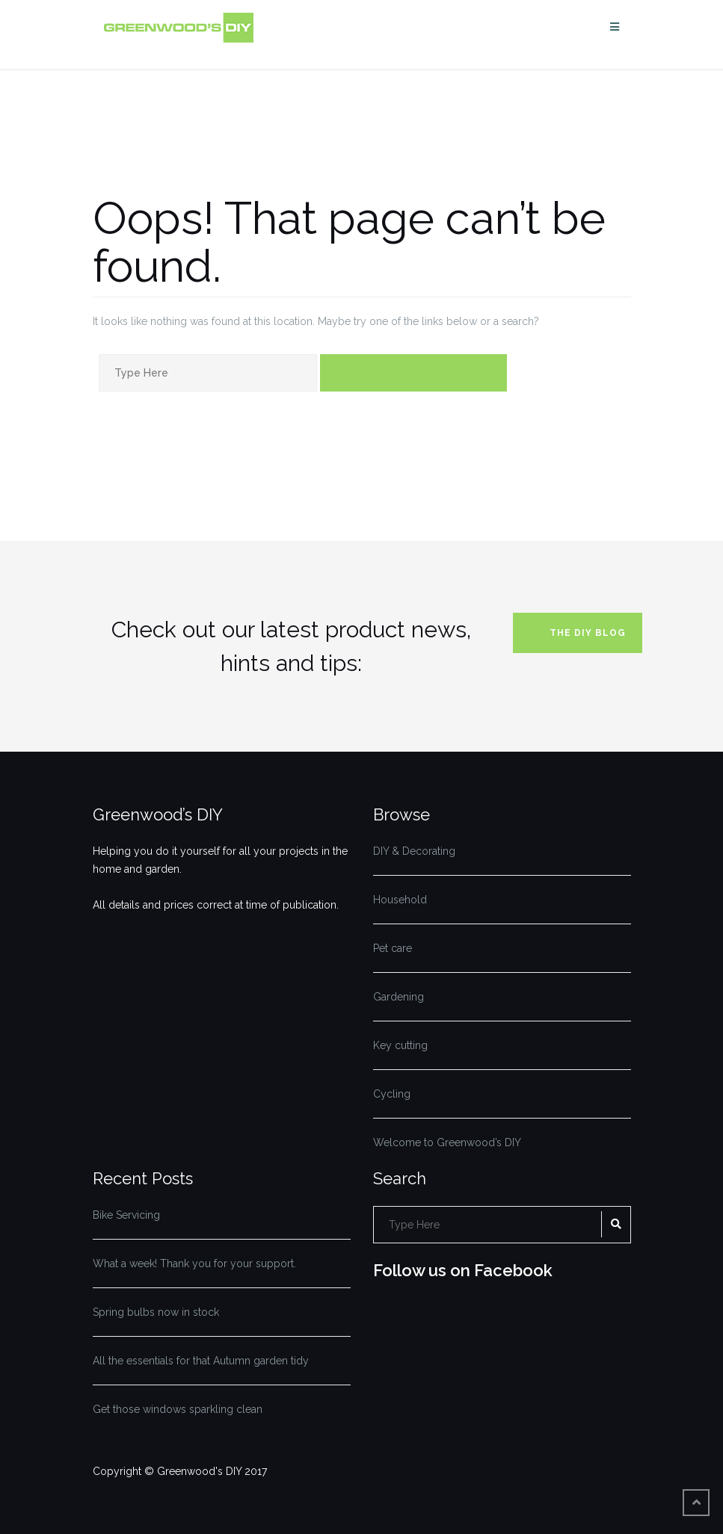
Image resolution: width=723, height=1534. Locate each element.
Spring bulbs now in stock (156, 1312)
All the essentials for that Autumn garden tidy (201, 1361)
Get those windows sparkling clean (177, 1409)
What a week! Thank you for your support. (194, 1263)
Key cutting (400, 1045)
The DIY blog (588, 633)
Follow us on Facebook (463, 1270)
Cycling (391, 1094)
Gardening (398, 997)
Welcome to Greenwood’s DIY (447, 1142)
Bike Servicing (126, 1215)
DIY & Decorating (414, 851)
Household (400, 900)
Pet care (392, 948)
